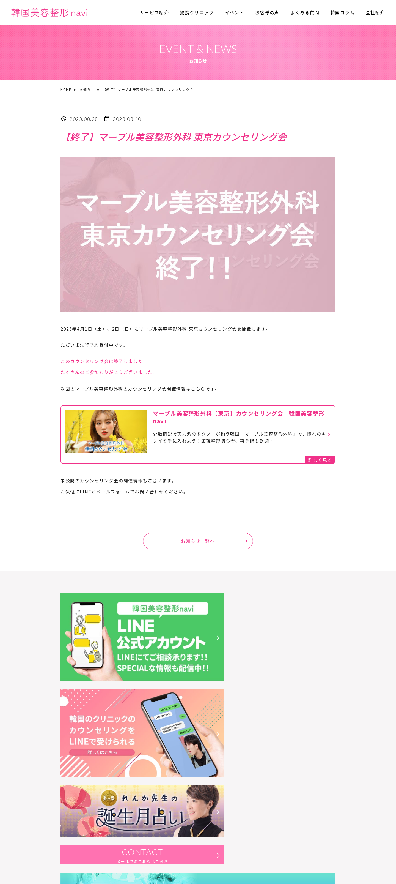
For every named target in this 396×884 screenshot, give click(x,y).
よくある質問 (305, 12)
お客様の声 (267, 12)
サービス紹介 (154, 12)
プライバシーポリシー (108, 815)
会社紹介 (375, 12)
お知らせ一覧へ (198, 541)
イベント (234, 12)
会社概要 (68, 815)
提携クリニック (197, 12)
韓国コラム (343, 12)
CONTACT (269, 696)
